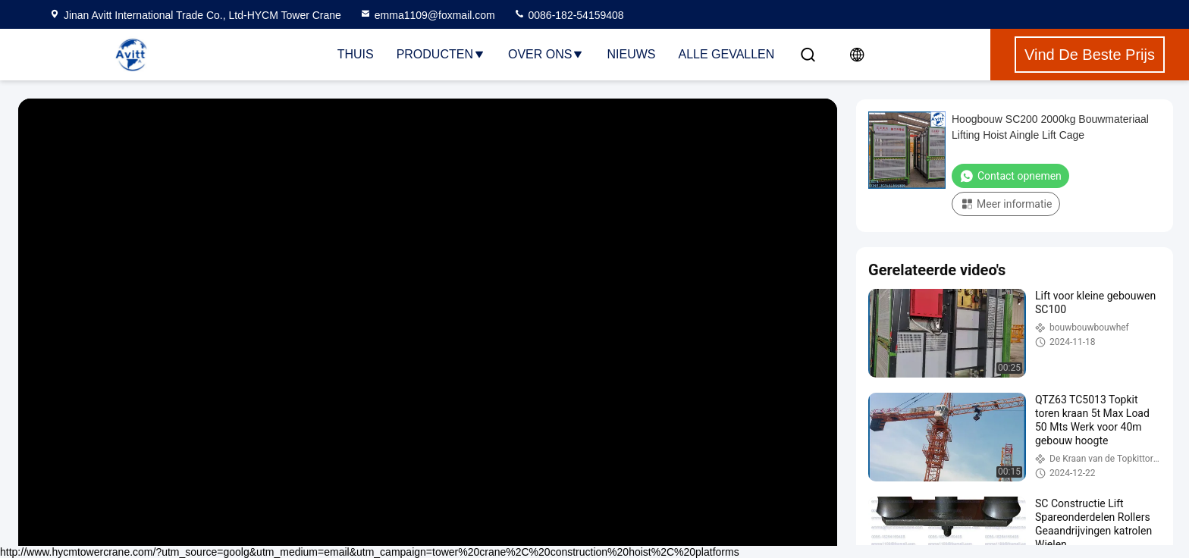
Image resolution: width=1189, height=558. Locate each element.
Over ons (546, 54)
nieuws (631, 54)
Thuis (355, 54)
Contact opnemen (1010, 176)
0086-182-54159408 (568, 15)
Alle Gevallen (726, 54)
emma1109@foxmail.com (427, 15)
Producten (441, 54)
